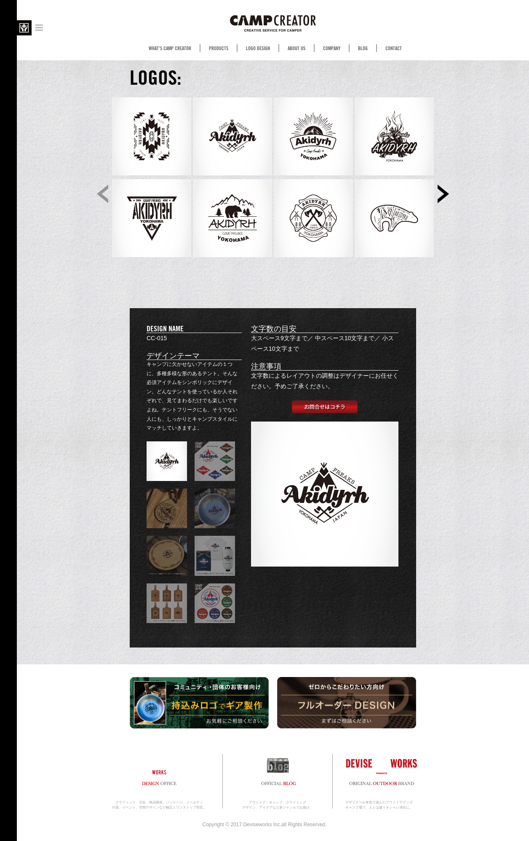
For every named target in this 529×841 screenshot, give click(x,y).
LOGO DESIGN (258, 48)
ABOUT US (296, 48)
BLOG (363, 48)
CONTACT (393, 48)
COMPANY (331, 48)
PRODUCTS (218, 48)
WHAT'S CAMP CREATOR (170, 48)
